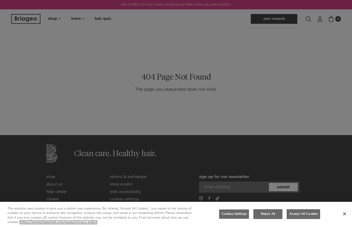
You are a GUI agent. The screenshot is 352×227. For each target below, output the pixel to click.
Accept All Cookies (303, 214)
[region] (176, 214)
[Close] (344, 214)
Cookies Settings (234, 214)
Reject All (268, 214)
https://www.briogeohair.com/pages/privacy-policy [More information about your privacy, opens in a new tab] (58, 222)
